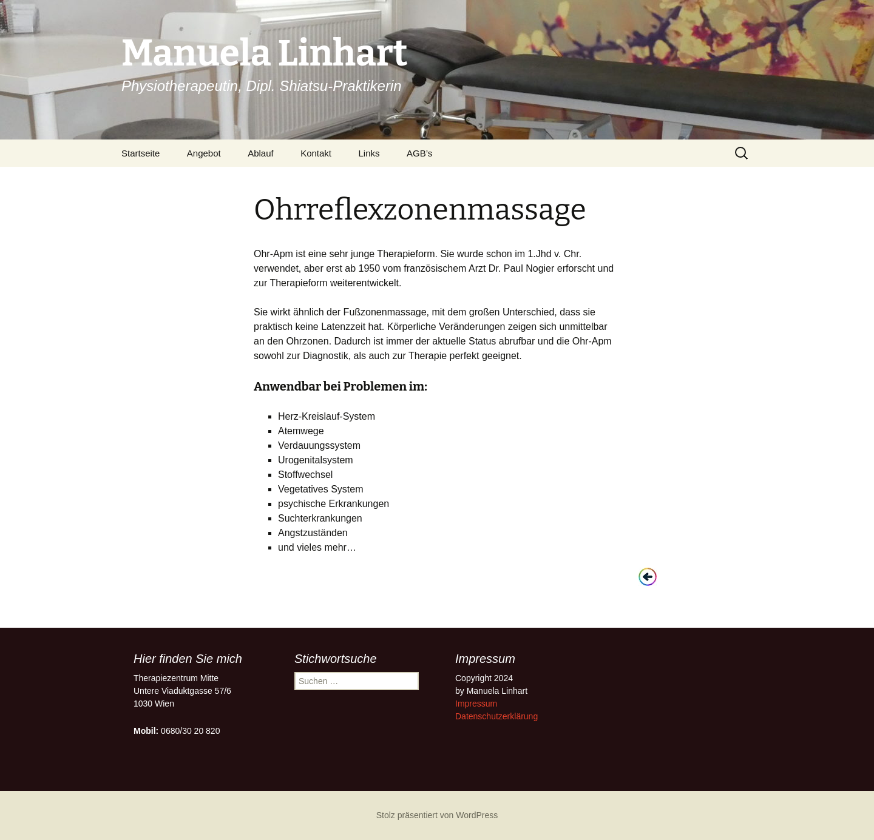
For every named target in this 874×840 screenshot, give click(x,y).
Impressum (476, 703)
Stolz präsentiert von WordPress (437, 815)
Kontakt (315, 153)
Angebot (204, 153)
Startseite (140, 153)
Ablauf (261, 153)
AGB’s (419, 153)
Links (369, 153)
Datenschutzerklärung (496, 716)
